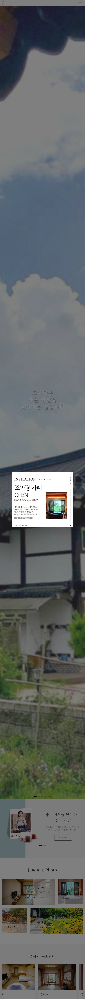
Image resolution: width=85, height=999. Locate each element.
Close (70, 525)
